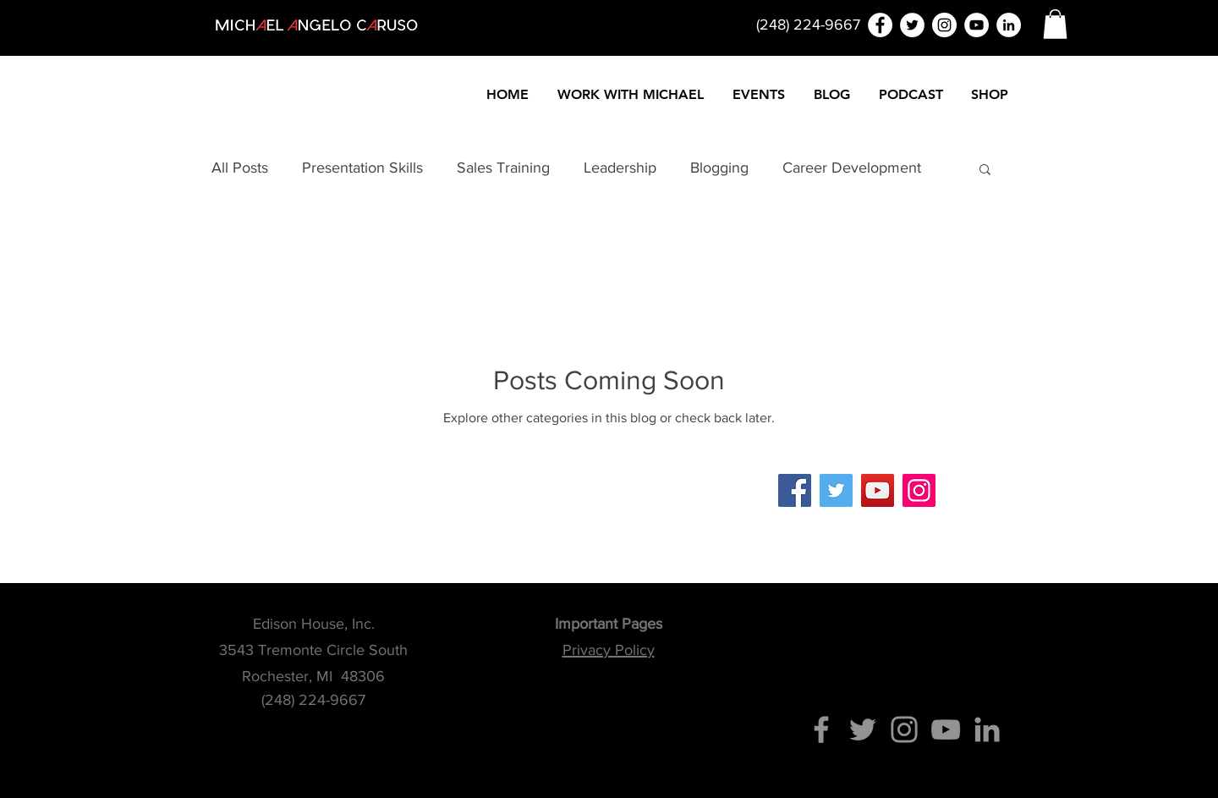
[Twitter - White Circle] (912, 25)
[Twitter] (836, 490)
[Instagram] (919, 490)
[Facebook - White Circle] (880, 25)
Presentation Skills (362, 167)
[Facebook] (794, 490)
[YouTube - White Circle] (976, 25)
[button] (1055, 24)
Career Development (851, 167)
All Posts (239, 167)
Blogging (719, 167)
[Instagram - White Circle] (944, 25)
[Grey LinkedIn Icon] (987, 729)
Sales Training (503, 167)
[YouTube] (877, 490)
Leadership (620, 167)
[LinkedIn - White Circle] (1008, 25)
